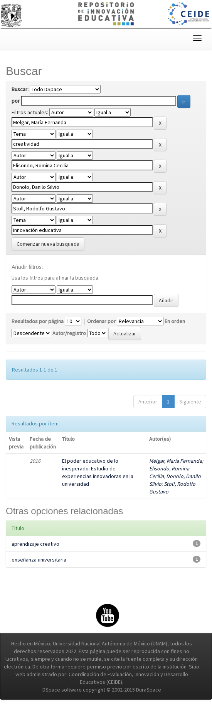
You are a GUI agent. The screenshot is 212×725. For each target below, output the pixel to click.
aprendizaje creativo (35, 553)
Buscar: (20, 89)
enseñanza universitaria (39, 569)
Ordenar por (101, 331)
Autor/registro (69, 343)
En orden (175, 331)
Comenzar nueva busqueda (48, 253)
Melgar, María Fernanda (175, 470)
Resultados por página (38, 331)
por (16, 100)
